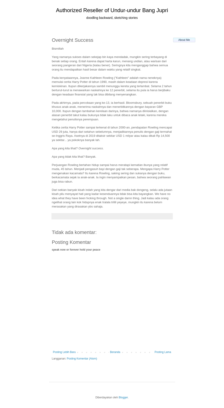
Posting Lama (163, 352)
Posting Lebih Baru (64, 352)
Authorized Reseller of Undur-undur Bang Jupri (112, 10)
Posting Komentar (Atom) (82, 358)
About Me (184, 40)
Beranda (115, 352)
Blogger (123, 397)
